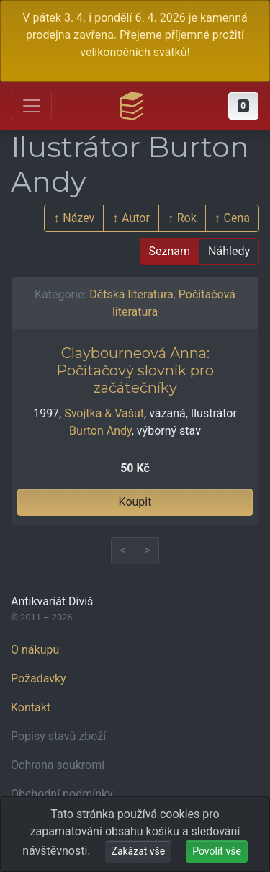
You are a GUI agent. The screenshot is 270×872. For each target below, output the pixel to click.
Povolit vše (216, 851)
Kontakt (30, 707)
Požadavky (38, 678)
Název (78, 218)
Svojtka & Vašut (104, 413)
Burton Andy (100, 430)
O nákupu (35, 650)
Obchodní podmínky (62, 794)
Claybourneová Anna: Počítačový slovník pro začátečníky (135, 370)
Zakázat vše (139, 851)
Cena (237, 218)
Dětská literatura (131, 294)
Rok (187, 218)
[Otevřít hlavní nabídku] (32, 106)
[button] (243, 106)
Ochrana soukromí (57, 765)
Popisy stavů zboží (58, 736)
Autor (136, 218)
